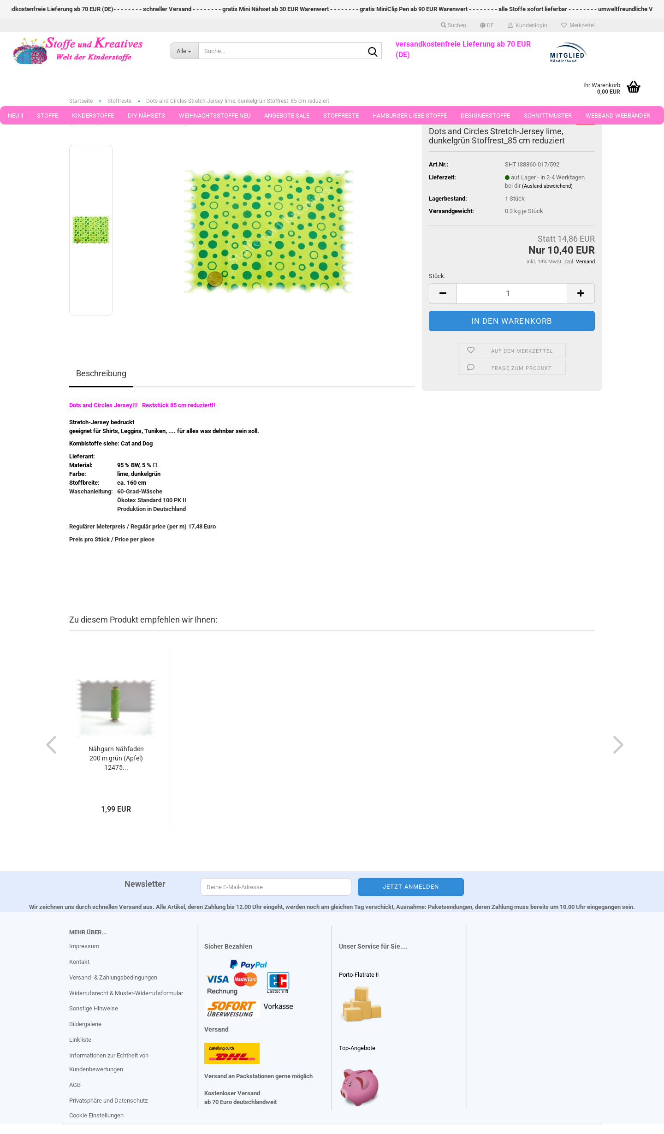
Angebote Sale (286, 115)
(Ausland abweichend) (547, 186)
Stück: (437, 276)
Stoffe (47, 115)
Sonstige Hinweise (93, 1008)
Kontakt (79, 961)
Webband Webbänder (618, 115)
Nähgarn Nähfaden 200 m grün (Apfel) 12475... (116, 758)
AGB (75, 1084)
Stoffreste (341, 115)
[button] (487, 25)
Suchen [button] (453, 25)
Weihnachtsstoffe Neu (214, 115)
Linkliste (80, 1039)
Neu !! (15, 115)
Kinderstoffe (93, 115)
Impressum (84, 946)
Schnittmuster (548, 115)
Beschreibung (101, 373)
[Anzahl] (511, 293)
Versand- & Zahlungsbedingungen (113, 977)
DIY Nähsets (146, 115)
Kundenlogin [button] (527, 25)
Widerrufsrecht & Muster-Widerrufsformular (126, 993)
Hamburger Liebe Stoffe (410, 115)
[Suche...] (184, 50)
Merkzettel (578, 25)
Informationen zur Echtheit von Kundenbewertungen (108, 1062)
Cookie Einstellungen (96, 1115)
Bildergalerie (85, 1024)
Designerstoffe (485, 115)
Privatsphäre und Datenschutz (108, 1100)
